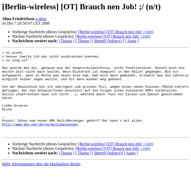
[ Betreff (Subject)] (107, 169)
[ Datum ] (66, 41)
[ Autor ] (132, 41)
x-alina (40, 19)
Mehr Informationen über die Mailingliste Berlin (41, 180)
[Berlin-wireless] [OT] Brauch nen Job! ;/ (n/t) (115, 32)
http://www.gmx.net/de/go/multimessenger (40, 139)
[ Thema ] (83, 41)
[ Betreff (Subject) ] (108, 41)
